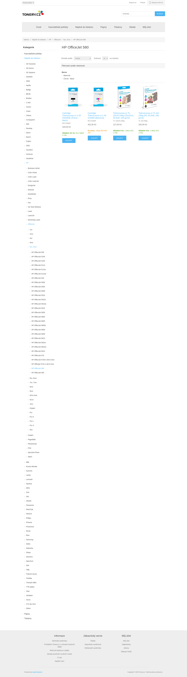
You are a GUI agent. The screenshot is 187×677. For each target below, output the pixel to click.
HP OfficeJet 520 (37, 278)
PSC (29, 448)
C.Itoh (28, 103)
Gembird (29, 150)
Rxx (31, 430)
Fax (29, 203)
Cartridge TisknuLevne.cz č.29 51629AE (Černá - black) (71, 117)
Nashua (29, 484)
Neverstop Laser (34, 220)
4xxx (31, 242)
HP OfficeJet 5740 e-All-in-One (42, 360)
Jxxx (31, 404)
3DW (28, 81)
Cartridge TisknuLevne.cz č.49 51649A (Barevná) (97, 115)
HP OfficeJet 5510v (38, 300)
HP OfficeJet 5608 (38, 330)
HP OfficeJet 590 (37, 373)
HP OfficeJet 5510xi (38, 304)
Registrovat (132, 2)
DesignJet (31, 185)
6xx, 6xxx (33, 378)
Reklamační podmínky (93, 648)
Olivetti (28, 501)
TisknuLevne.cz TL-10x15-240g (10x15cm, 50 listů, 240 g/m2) (123, 115)
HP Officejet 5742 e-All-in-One (42, 364)
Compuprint (30, 120)
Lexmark (29, 479)
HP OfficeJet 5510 (38, 295)
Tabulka (158, 58)
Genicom (29, 154)
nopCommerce (37, 672)
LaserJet (31, 215)
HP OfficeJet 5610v (38, 343)
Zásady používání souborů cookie (59, 654)
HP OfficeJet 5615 (38, 351)
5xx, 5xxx (66, 40)
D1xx (32, 400)
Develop (29, 128)
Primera (29, 522)
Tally (27, 570)
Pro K (32, 417)
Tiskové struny (31, 574)
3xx (31, 238)
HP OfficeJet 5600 (38, 317)
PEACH (29, 514)
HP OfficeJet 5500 (38, 282)
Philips (28, 518)
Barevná (67, 75)
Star (27, 565)
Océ (27, 492)
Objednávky (126, 644)
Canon (28, 107)
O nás (59, 657)
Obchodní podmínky (59, 641)
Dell (27, 124)
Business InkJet (34, 168)
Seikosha (29, 548)
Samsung (29, 540)
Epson (28, 137)
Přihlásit (142, 2)
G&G (28, 146)
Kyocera (29, 471)
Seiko (28, 544)
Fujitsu (28, 141)
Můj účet (147, 27)
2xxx (31, 234)
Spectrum (29, 561)
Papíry (103, 27)
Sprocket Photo (33, 452)
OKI (27, 497)
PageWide (32, 439)
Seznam (163, 58)
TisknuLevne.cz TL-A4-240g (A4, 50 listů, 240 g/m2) (149, 115)
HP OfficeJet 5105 (38, 261)
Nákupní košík (126, 652)
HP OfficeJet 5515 (38, 308)
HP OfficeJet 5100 (38, 257)
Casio (28, 111)
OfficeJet (57, 40)
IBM (27, 462)
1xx (31, 230)
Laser (30, 211)
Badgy (28, 90)
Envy (30, 198)
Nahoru (26, 40)
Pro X (32, 425)
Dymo (28, 133)
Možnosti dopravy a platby (59, 650)
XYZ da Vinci (31, 604)
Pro (31, 412)
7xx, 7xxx (33, 382)
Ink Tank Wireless (34, 207)
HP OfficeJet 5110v (38, 269)
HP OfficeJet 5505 (38, 287)
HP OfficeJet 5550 (38, 312)
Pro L (32, 421)
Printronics (30, 527)
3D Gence (30, 68)
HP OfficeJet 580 (37, 368)
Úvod (38, 27)
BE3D (28, 94)
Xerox (28, 600)
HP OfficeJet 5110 (38, 265)
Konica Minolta (31, 466)
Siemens (29, 557)
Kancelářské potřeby (58, 27)
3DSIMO (29, 77)
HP (50, 40)
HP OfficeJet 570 (37, 355)
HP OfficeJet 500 (37, 252)
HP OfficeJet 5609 (38, 334)
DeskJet (31, 190)
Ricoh (28, 531)
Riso (27, 535)
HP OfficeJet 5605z (38, 325)
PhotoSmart (32, 444)
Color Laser (32, 177)
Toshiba (29, 578)
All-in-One (33, 395)
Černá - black (69, 79)
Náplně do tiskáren (84, 27)
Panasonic (30, 505)
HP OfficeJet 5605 (38, 321)
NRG (28, 488)
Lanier (28, 475)
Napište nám (59, 661)
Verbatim (29, 595)
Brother (29, 98)
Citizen (28, 115)
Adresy (126, 648)
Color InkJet (32, 172)
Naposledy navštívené (93, 644)
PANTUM (29, 509)
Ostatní (32, 408)
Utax (28, 591)
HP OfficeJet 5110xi (38, 274)
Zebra (28, 608)
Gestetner (29, 158)
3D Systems (30, 72)
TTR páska (30, 587)
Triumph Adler (31, 583)
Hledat (132, 27)
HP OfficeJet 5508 (38, 291)
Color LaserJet (33, 181)
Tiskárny (118, 27)
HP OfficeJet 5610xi (38, 347)
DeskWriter (32, 194)
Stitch (30, 457)
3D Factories (31, 64)
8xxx (31, 387)
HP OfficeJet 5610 (38, 338)
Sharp (28, 552)
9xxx (31, 391)
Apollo (28, 85)
